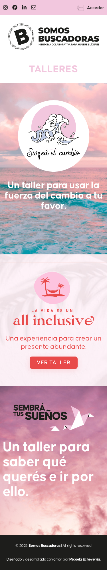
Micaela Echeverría (84, 559)
